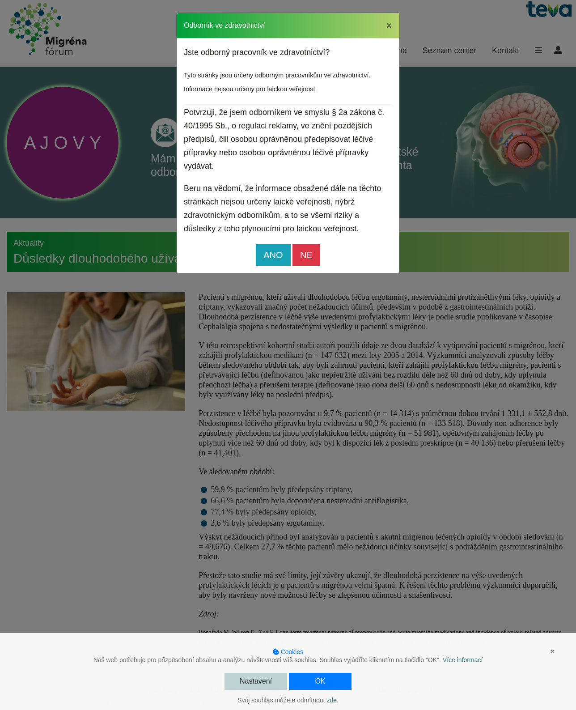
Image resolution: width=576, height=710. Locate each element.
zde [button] (331, 700)
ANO (273, 255)
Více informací (463, 659)
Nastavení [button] (256, 681)
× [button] (552, 651)
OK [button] (320, 681)
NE (306, 255)
